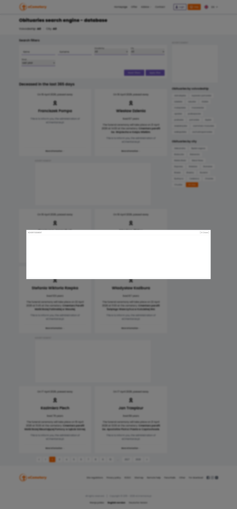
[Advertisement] (118, 256)
